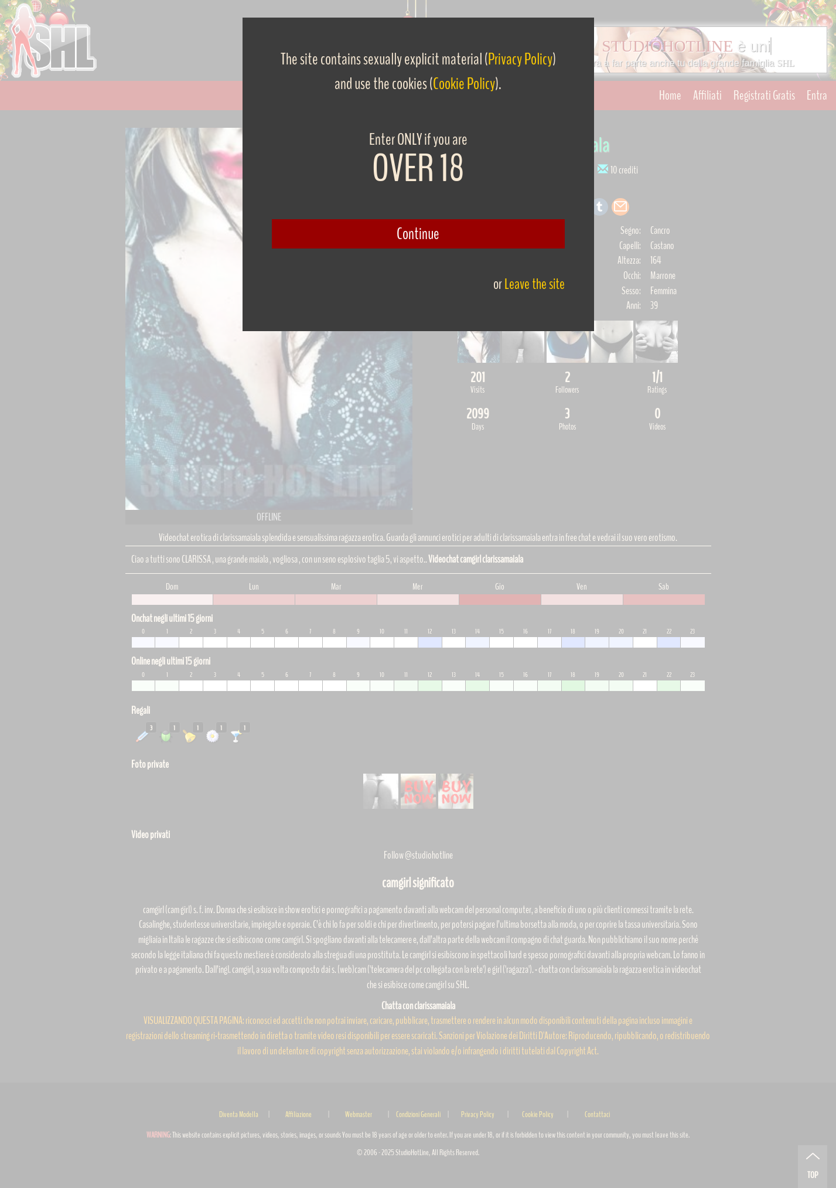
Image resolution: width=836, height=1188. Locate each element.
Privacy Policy (520, 59)
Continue (418, 234)
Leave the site (534, 284)
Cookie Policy (464, 84)
